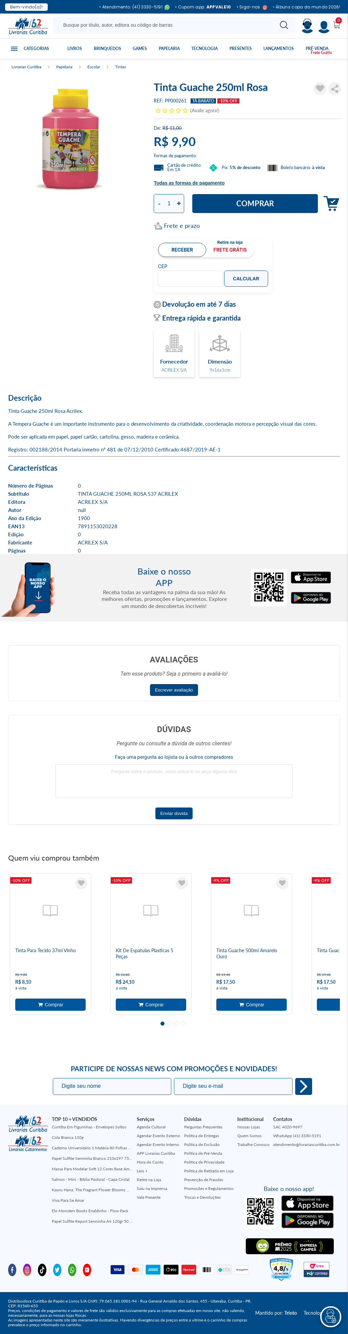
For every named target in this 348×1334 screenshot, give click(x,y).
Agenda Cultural (151, 1126)
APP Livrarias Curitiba (156, 1153)
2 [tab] (169, 1024)
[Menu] (324, 25)
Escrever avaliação (174, 690)
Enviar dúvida (174, 813)
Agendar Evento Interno (158, 1144)
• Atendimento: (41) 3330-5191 (134, 7)
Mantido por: (276, 1313)
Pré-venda (317, 48)
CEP (162, 266)
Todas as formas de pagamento (189, 183)
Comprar (255, 203)
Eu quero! (303, 1086)
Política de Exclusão (202, 1144)
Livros (74, 48)
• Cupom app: (203, 7)
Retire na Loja (149, 1179)
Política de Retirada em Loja (209, 1170)
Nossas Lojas (248, 1126)
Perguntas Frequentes (203, 1126)
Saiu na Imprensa (152, 1188)
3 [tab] (176, 1024)
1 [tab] (162, 1024)
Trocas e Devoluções (202, 1197)
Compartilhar (334, 88)
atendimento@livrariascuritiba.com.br (306, 1144)
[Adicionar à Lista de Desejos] (319, 88)
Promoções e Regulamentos (209, 1188)
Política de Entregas (201, 1135)
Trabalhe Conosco (253, 1144)
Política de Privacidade (204, 1162)
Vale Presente (148, 1197)
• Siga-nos (252, 7)
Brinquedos (107, 48)
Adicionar (329, 203)
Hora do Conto (150, 1162)
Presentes (241, 48)
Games (140, 48)
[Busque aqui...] (164, 25)
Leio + (142, 1170)
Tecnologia (204, 48)
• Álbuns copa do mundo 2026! (306, 7)
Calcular (246, 278)
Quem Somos (249, 1135)
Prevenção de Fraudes (203, 1179)
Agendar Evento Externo (158, 1135)
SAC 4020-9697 (287, 1126)
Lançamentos (278, 48)
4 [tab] (183, 1024)
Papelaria (169, 48)
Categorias (36, 48)
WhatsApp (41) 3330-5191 (297, 1135)
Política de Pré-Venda (203, 1153)
